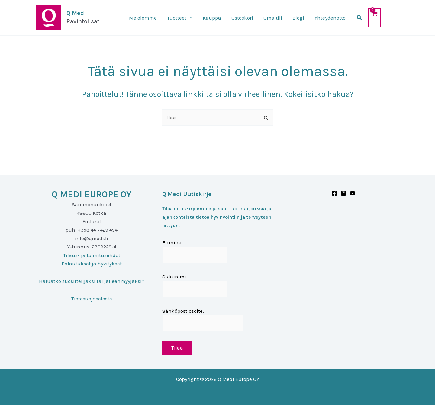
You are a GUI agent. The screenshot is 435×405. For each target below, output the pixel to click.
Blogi (298, 18)
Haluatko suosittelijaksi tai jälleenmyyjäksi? (91, 281)
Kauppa (212, 18)
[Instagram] (343, 193)
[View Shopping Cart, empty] (374, 17)
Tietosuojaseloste (91, 299)
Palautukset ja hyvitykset (92, 264)
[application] (189, 18)
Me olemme (143, 18)
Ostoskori (242, 18)
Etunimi (172, 242)
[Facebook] (334, 193)
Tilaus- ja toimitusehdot (91, 255)
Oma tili (272, 18)
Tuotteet (179, 18)
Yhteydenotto (330, 18)
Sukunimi (174, 277)
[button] (359, 18)
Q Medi (76, 13)
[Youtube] (352, 193)
